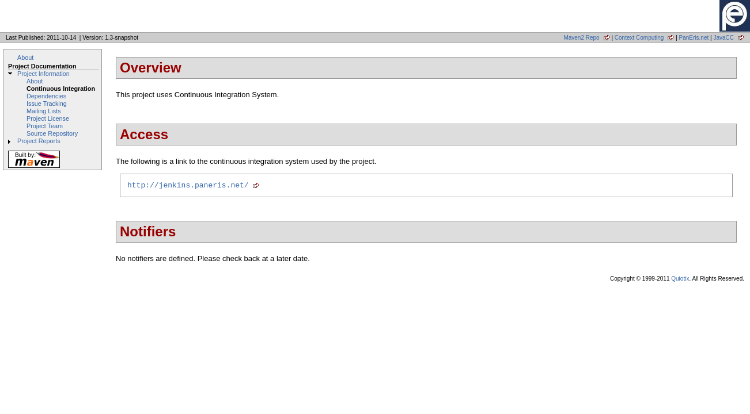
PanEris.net (694, 37)
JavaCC (723, 37)
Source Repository (52, 133)
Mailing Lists (43, 111)
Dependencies (46, 96)
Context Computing (639, 37)
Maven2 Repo (581, 37)
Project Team (44, 125)
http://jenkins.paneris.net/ (188, 186)
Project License (47, 118)
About (25, 57)
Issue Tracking (46, 103)
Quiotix (680, 280)
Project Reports (38, 140)
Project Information (43, 73)
